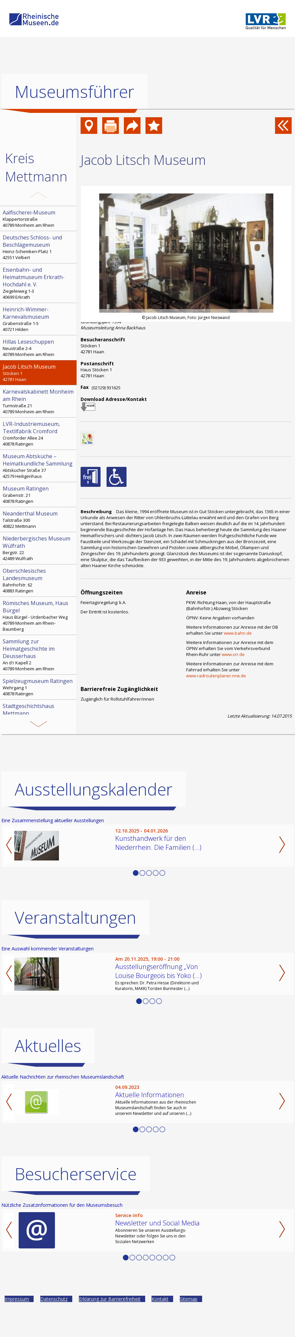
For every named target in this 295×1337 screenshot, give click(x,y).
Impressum (17, 1299)
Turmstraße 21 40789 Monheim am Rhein (39, 401)
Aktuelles (48, 1045)
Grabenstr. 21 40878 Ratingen (39, 494)
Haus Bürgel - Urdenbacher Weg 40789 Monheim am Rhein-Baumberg (39, 615)
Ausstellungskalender (93, 789)
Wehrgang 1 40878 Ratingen (39, 687)
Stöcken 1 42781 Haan (39, 372)
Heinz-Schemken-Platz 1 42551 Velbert (39, 247)
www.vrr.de (233, 654)
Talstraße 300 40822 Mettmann (39, 519)
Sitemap (188, 1299)
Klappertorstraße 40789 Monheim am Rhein (39, 218)
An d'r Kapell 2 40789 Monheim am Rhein (39, 655)
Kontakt (159, 1299)
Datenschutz (54, 1299)
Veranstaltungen (75, 917)
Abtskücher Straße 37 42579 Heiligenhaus (39, 466)
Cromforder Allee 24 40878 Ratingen (39, 433)
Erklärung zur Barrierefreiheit (110, 1299)
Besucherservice (76, 1174)
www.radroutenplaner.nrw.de (216, 676)
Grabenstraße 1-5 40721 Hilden (39, 319)
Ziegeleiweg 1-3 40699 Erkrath (39, 283)
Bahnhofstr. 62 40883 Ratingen (39, 580)
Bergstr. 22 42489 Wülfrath (39, 548)
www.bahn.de (238, 633)
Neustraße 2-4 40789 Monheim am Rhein (39, 347)
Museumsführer (74, 91)
